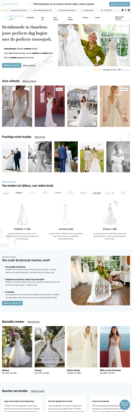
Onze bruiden (70, 19)
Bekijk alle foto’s (40, 137)
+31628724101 (108, 10)
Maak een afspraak (118, 18)
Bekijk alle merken (34, 322)
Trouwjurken (30, 18)
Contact (97, 18)
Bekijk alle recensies (37, 391)
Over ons (42, 19)
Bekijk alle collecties (29, 81)
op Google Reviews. (19, 10)
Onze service (55, 19)
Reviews (85, 18)
